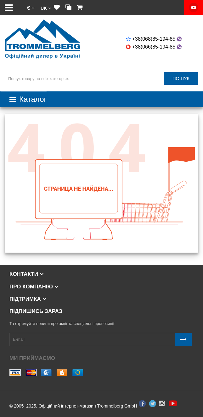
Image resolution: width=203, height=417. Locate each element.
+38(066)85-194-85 (154, 47)
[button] (30, 7)
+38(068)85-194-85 (154, 39)
